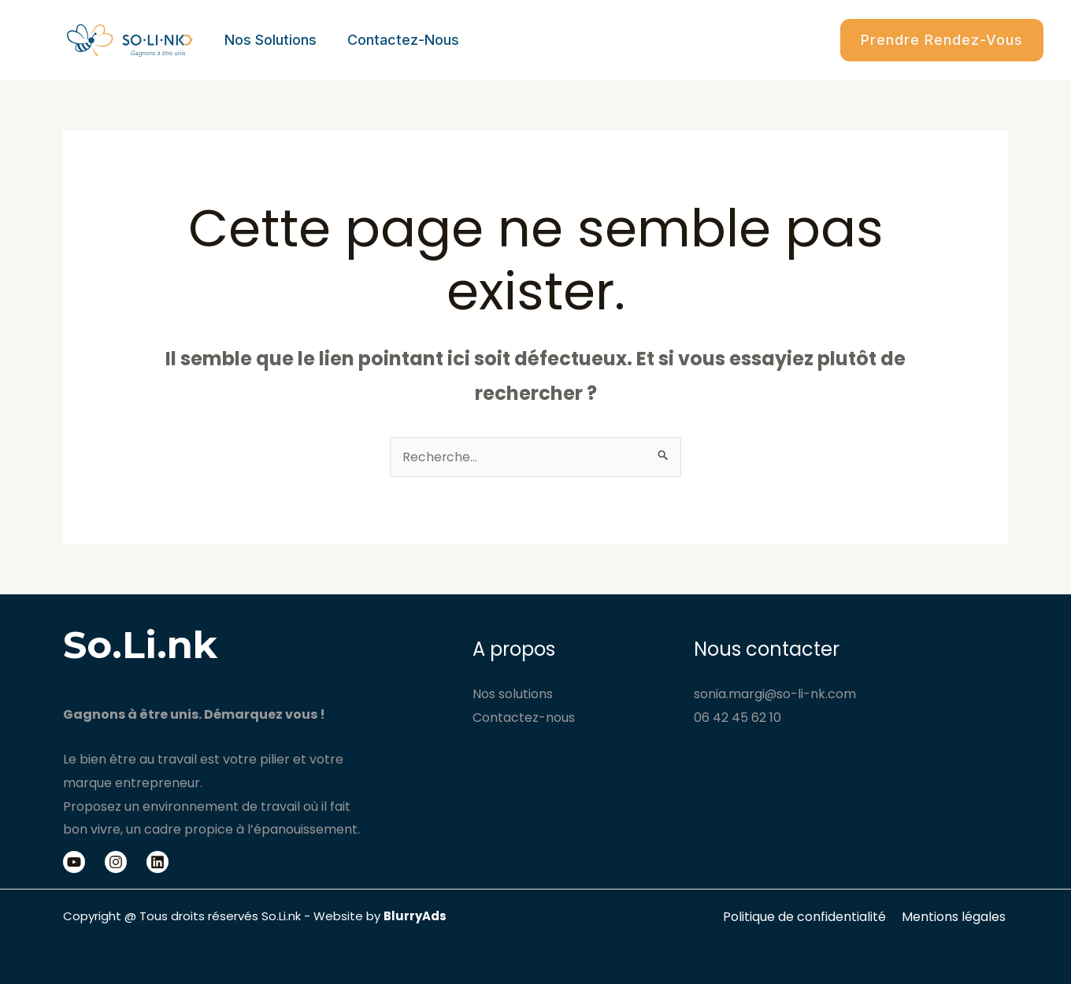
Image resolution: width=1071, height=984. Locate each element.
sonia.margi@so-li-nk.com (775, 694)
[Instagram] (116, 862)
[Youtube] (74, 862)
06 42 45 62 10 (737, 717)
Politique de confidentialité (809, 917)
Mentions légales (956, 917)
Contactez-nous (399, 39)
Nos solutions (269, 39)
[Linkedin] (157, 862)
